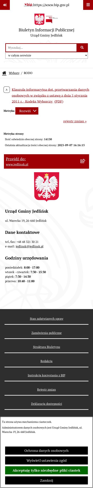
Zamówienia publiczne (46, 333)
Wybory (14, 73)
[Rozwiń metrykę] (26, 111)
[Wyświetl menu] (88, 5)
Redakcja (46, 361)
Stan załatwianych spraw (46, 319)
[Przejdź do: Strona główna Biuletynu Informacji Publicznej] (4, 73)
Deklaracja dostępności (46, 404)
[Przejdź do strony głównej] (46, 26)
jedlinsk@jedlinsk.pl (29, 246)
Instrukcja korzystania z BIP (46, 375)
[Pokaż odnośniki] (5, 5)
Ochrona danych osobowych (46, 450)
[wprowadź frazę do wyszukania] (41, 47)
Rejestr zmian (46, 389)
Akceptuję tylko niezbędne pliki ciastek (46, 470)
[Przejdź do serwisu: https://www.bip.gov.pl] (46, 5)
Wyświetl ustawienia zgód (47, 460)
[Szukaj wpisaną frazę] (82, 47)
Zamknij (46, 480)
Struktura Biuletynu (46, 347)
